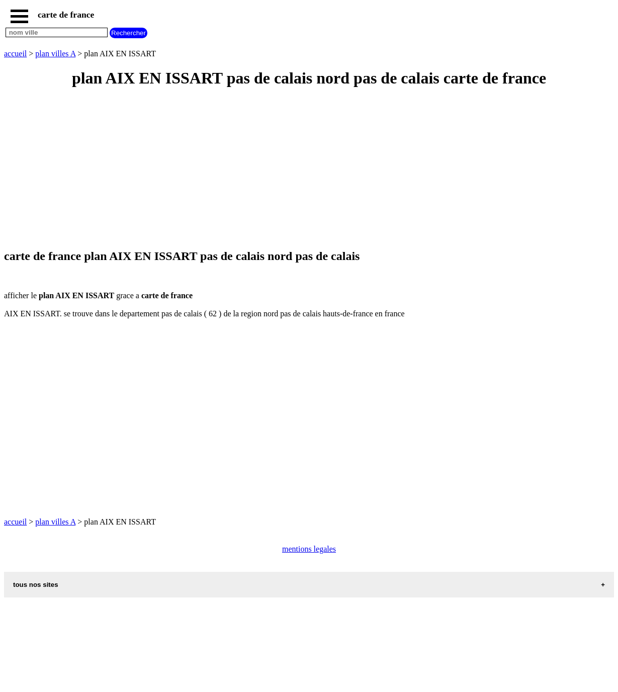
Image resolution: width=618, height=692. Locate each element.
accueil (15, 53)
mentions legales (309, 549)
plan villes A (55, 53)
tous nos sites (35, 584)
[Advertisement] (305, 169)
